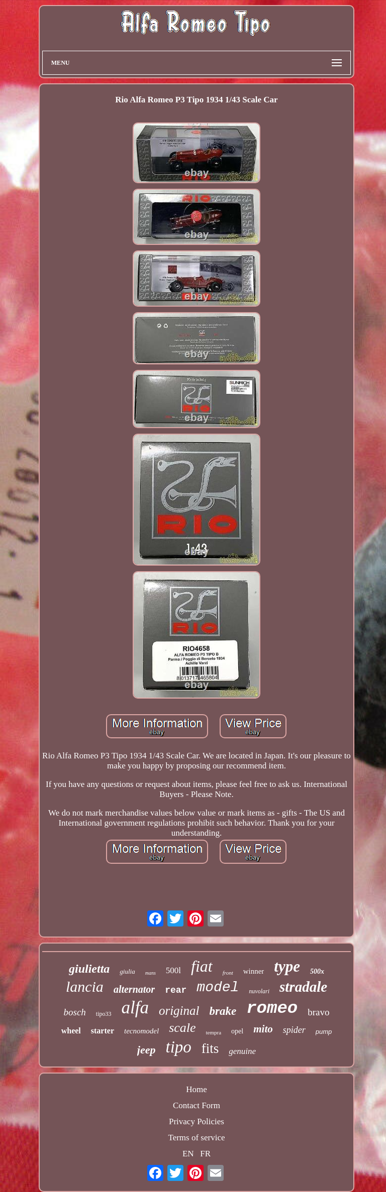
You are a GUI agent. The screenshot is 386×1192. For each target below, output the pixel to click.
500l (173, 970)
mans (150, 973)
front (228, 973)
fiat (202, 966)
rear (175, 990)
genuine (242, 1051)
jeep (146, 1049)
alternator (134, 989)
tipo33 (104, 1013)
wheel (71, 1030)
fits (210, 1048)
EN (188, 1153)
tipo (178, 1047)
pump (324, 1031)
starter (102, 1030)
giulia (127, 971)
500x (317, 971)
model (218, 987)
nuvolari (259, 991)
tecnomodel (141, 1031)
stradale (303, 987)
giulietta (89, 968)
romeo (272, 1008)
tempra (214, 1032)
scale (182, 1027)
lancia (85, 986)
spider (294, 1030)
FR (205, 1153)
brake (223, 1011)
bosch (74, 1012)
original (179, 1010)
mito (263, 1029)
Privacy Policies (196, 1121)
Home (196, 1089)
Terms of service (196, 1137)
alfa (134, 1007)
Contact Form (196, 1105)
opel (237, 1031)
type (287, 966)
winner (253, 971)
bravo (318, 1012)
